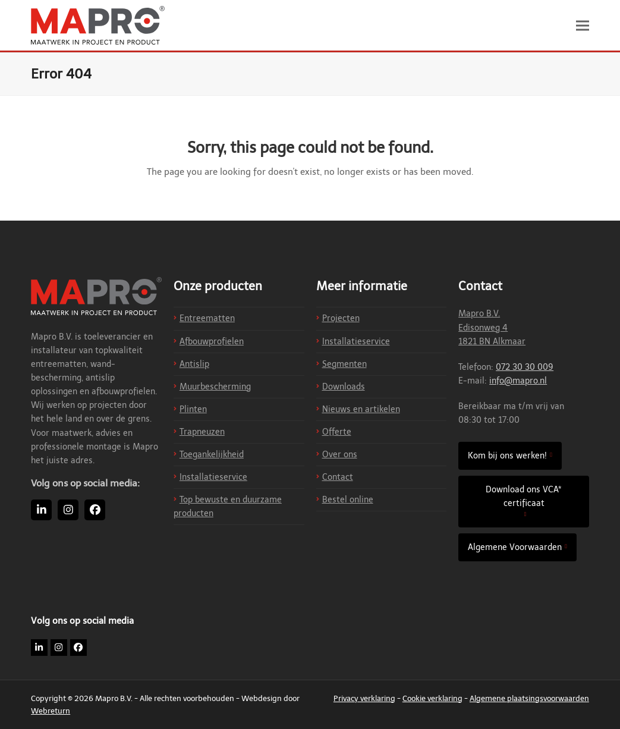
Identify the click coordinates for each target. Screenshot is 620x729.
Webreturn (50, 710)
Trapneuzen (202, 432)
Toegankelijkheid (212, 455)
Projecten (341, 318)
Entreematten (207, 318)
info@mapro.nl (518, 381)
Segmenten (344, 364)
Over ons (339, 455)
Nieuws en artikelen (361, 409)
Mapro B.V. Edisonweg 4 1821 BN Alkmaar (491, 327)
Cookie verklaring (432, 698)
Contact (337, 477)
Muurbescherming (215, 387)
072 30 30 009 (524, 367)
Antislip (194, 364)
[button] (582, 25)
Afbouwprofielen (212, 342)
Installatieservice (213, 477)
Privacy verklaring (364, 698)
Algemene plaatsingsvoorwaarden (529, 698)
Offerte (336, 432)
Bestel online (347, 500)
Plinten (193, 409)
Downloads (343, 387)
